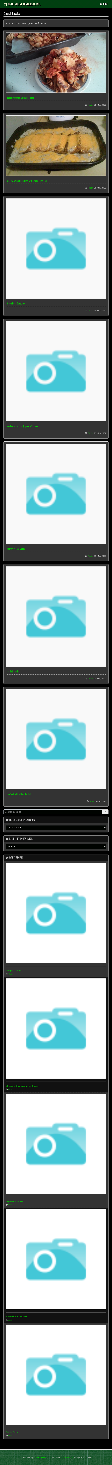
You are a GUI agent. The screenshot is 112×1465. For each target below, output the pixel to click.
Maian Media (67, 1458)
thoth (10, 1089)
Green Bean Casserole (16, 303)
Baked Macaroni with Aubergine (20, 98)
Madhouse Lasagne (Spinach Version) (22, 426)
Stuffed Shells (13, 671)
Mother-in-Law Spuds (16, 549)
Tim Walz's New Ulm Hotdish (19, 794)
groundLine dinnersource (22, 4)
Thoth (90, 105)
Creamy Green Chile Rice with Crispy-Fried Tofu (27, 181)
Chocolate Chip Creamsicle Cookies (23, 1086)
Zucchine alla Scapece (16, 1317)
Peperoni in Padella (15, 1201)
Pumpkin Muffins (14, 970)
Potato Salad (12, 1432)
